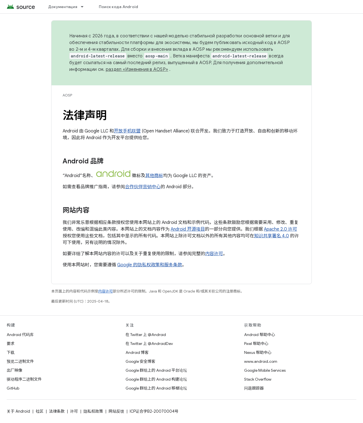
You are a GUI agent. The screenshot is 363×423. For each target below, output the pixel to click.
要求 (10, 343)
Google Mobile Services (265, 370)
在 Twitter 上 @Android (146, 334)
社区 (39, 411)
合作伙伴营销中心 (143, 187)
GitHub (13, 388)
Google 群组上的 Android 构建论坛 (156, 379)
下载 (10, 352)
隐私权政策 (93, 411)
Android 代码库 (20, 334)
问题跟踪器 (254, 388)
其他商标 (154, 175)
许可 (74, 411)
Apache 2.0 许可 (280, 229)
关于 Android (18, 411)
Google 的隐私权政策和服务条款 (149, 265)
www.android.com (260, 361)
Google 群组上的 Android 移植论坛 (156, 388)
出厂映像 (14, 370)
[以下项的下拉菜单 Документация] (84, 6)
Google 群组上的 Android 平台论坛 (156, 370)
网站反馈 (116, 411)
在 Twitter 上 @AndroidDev (149, 343)
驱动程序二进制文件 (24, 379)
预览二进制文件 (20, 361)
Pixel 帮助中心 (256, 343)
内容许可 (214, 254)
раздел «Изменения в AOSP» (137, 69)
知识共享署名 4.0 (271, 236)
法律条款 (57, 411)
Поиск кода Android (118, 6)
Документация (62, 6)
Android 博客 (137, 352)
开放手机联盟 (127, 131)
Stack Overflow (257, 379)
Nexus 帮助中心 (257, 352)
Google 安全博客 (140, 361)
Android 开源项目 (188, 229)
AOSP (67, 95)
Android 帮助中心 (259, 334)
